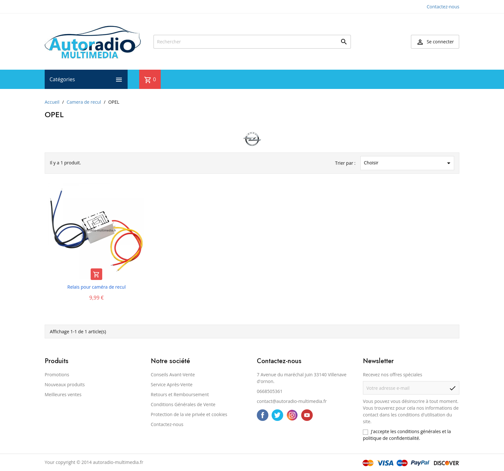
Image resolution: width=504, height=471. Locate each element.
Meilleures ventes (63, 394)
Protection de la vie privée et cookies (189, 414)
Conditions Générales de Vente (183, 404)
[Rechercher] (252, 41)
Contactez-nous (443, 7)
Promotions (57, 374)
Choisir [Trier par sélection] (408, 163)
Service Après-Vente (172, 384)
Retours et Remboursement (180, 394)
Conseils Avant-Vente (173, 374)
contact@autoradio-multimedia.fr (292, 401)
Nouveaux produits (65, 384)
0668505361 (270, 391)
